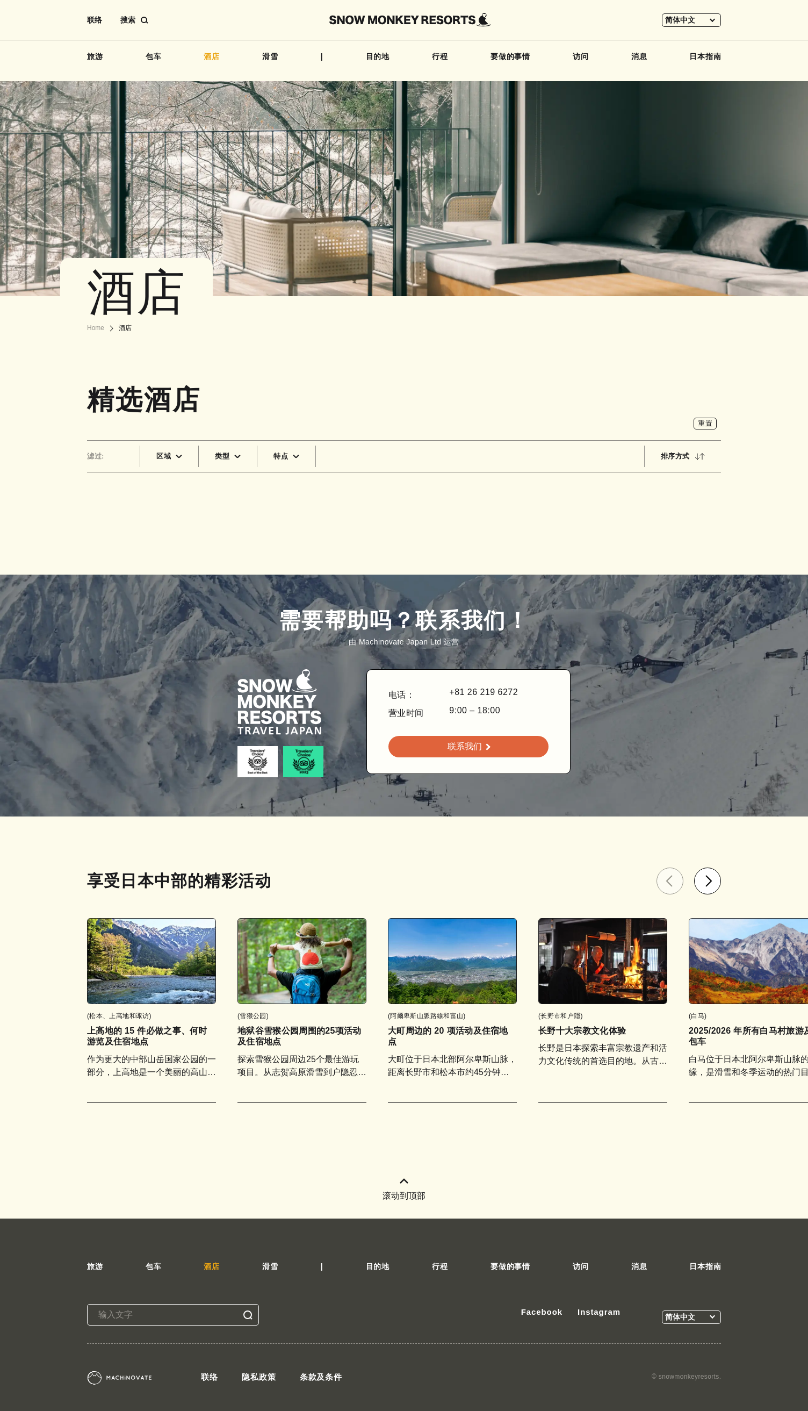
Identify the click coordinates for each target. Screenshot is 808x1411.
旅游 (95, 56)
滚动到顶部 (404, 1189)
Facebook (541, 1311)
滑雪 (270, 56)
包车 (154, 56)
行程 (440, 56)
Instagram (599, 1311)
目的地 (378, 56)
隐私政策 (259, 1376)
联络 (94, 20)
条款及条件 (321, 1376)
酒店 (212, 56)
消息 (639, 56)
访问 (581, 56)
